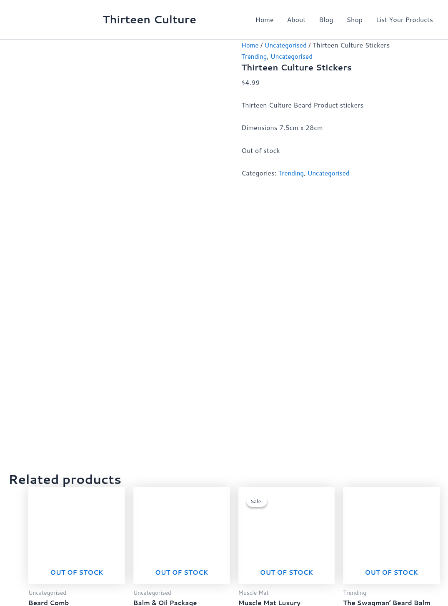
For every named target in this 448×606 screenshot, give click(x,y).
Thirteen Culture (149, 19)
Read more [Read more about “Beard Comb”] (82, 324)
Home (264, 19)
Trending (254, 55)
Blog (326, 19)
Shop (354, 19)
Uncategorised (287, 45)
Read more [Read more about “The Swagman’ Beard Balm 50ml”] (397, 332)
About (296, 19)
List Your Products (404, 19)
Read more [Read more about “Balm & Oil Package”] (187, 324)
